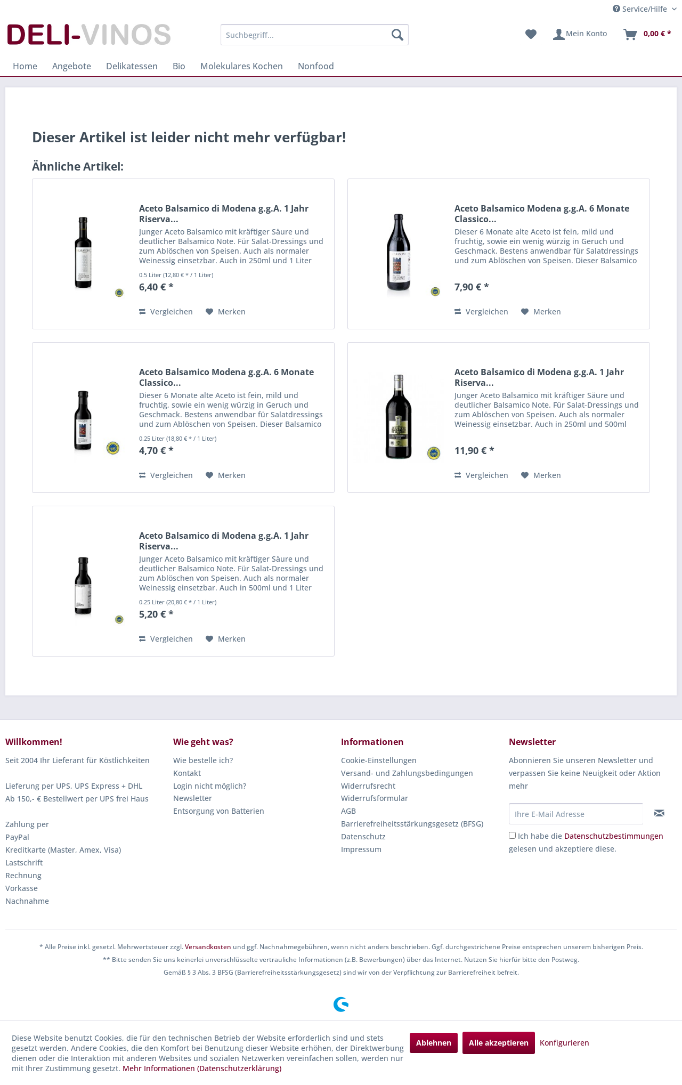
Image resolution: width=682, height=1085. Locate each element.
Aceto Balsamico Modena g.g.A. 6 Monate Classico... (541, 213)
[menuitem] (315, 34)
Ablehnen (433, 1043)
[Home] (25, 66)
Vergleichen (166, 311)
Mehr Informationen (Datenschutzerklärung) (202, 1068)
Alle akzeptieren (499, 1043)
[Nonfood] (316, 66)
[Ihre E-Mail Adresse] (576, 813)
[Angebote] (72, 66)
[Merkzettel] (531, 34)
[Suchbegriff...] (315, 34)
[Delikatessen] (132, 66)
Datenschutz (363, 836)
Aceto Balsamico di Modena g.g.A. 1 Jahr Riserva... (223, 213)
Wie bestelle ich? (203, 760)
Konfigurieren (564, 1043)
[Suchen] (397, 34)
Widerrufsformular (374, 798)
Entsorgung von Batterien (218, 811)
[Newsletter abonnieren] (659, 813)
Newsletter (192, 798)
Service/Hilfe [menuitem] (641, 9)
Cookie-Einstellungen (379, 760)
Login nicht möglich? (209, 786)
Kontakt (187, 773)
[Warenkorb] (647, 34)
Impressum (361, 849)
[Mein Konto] (579, 34)
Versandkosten (208, 946)
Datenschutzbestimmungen (613, 836)
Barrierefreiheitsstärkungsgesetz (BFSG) (412, 824)
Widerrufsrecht (368, 786)
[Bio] (179, 66)
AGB (348, 811)
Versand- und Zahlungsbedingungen (407, 773)
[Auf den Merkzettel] (226, 311)
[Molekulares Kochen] (241, 66)
